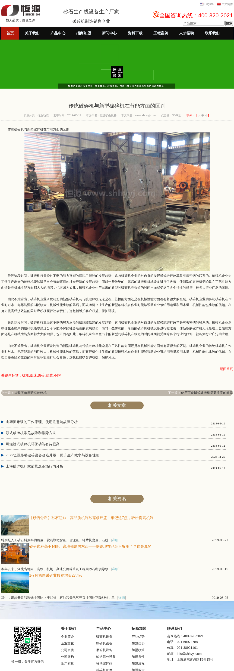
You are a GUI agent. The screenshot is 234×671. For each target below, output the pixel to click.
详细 (115, 540)
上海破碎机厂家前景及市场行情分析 (34, 466)
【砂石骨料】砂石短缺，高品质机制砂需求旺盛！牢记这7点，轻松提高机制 (91, 518)
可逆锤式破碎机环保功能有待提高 (33, 444)
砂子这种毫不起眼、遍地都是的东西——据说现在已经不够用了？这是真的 (90, 546)
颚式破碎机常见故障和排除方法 (31, 433)
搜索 (229, 23)
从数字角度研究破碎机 (30, 393)
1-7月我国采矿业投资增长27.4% (55, 575)
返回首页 (226, 369)
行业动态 (43, 115)
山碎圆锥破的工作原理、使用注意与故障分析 (42, 422)
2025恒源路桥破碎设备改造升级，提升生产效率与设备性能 (52, 455)
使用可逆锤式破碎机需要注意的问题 (207, 393)
